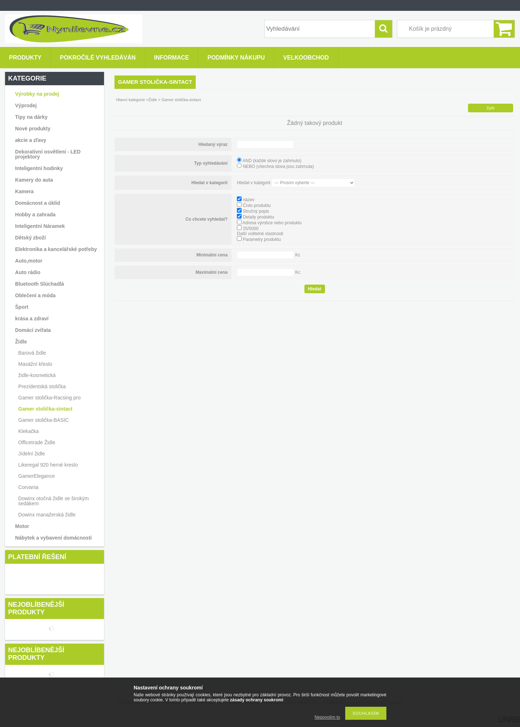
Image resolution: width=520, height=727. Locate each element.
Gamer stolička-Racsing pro (49, 398)
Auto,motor (28, 261)
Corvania (28, 487)
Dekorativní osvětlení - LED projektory (48, 154)
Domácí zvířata (33, 330)
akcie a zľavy (30, 140)
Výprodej (26, 105)
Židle (153, 100)
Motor (22, 526)
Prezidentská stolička (42, 386)
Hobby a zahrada (35, 214)
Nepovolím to (327, 717)
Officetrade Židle (36, 442)
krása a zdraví (32, 318)
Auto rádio (27, 272)
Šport (22, 307)
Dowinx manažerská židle (47, 515)
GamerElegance (36, 476)
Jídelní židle (31, 453)
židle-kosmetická (37, 375)
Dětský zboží (30, 238)
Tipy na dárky (31, 117)
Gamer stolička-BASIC (43, 420)
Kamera (24, 191)
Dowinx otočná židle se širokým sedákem (53, 501)
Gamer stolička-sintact (45, 409)
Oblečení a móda (35, 295)
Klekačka (28, 431)
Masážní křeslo (35, 364)
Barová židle (32, 353)
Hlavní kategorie (130, 100)
